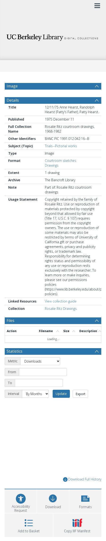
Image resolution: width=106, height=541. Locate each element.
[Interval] (35, 405)
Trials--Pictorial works (61, 157)
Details (13, 111)
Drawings (52, 176)
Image (12, 86)
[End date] (39, 394)
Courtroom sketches (60, 172)
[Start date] (43, 383)
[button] (85, 512)
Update (61, 405)
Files (10, 331)
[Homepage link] (53, 36)
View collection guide (60, 312)
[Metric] (40, 372)
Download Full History (82, 490)
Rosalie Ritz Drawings (61, 320)
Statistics (14, 362)
